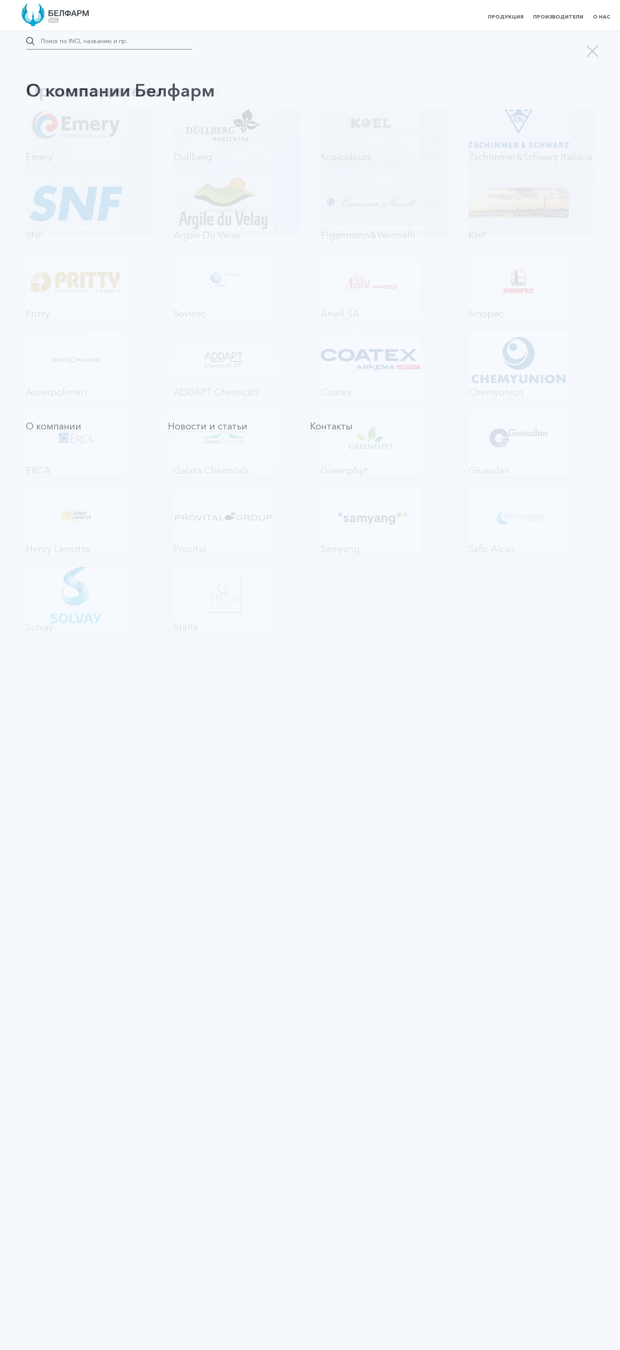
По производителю (181, 277)
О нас (602, 16)
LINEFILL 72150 (58, 320)
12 (560, 930)
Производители (558, 16)
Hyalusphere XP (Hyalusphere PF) (86, 503)
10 (518, 930)
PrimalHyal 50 (55, 444)
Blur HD (46, 864)
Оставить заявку (115, 1077)
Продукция (506, 16)
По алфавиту (112, 277)
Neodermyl (52, 567)
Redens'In (49, 380)
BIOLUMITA (52, 686)
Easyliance (50, 745)
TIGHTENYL (53, 626)
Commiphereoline (62, 805)
